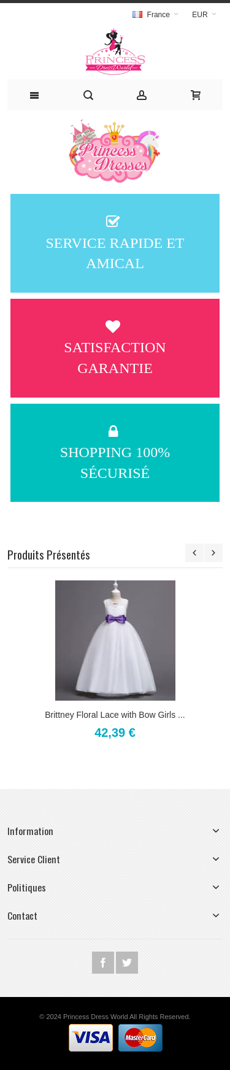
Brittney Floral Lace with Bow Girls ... (115, 715)
